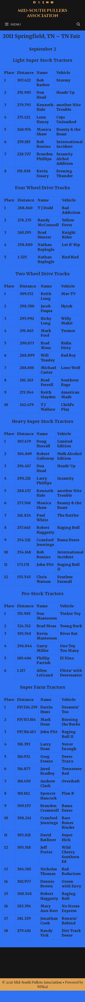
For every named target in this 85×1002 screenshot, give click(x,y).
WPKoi (42, 986)
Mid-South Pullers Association (42, 13)
